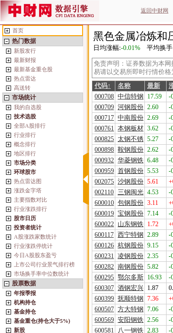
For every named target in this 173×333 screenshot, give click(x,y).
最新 (153, 85)
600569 (104, 319)
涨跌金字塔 (28, 190)
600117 (104, 234)
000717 (104, 117)
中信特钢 (130, 96)
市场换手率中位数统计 (41, 274)
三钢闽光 (130, 192)
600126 (104, 245)
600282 (104, 266)
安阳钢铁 (130, 319)
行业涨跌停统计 (33, 246)
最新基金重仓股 (33, 69)
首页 (18, 30)
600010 (104, 202)
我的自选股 (28, 107)
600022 (104, 224)
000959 (104, 170)
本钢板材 (130, 128)
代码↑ (103, 85)
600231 (104, 256)
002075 (104, 181)
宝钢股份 (130, 213)
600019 (104, 213)
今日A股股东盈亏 (35, 255)
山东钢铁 (130, 224)
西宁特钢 (130, 234)
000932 (104, 160)
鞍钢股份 (130, 149)
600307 (104, 287)
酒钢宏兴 (130, 287)
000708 (104, 96)
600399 (104, 298)
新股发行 (25, 51)
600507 (104, 309)
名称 (124, 85)
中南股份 (130, 117)
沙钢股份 (130, 181)
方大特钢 (130, 309)
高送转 (22, 88)
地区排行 (25, 153)
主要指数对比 (30, 200)
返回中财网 (154, 10)
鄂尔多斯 (130, 277)
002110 (104, 192)
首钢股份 (130, 170)
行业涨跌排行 (30, 209)
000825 (104, 139)
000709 (104, 107)
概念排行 (25, 144)
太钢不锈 (130, 139)
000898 (104, 149)
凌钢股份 (130, 256)
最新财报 (25, 60)
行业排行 (25, 135)
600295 (104, 277)
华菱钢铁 (130, 160)
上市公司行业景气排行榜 (44, 264)
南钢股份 (130, 266)
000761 (104, 128)
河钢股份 (130, 107)
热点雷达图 (28, 181)
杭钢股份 (130, 245)
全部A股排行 (30, 126)
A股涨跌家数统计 (35, 237)
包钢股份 (130, 202)
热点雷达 (25, 78)
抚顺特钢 (130, 298)
